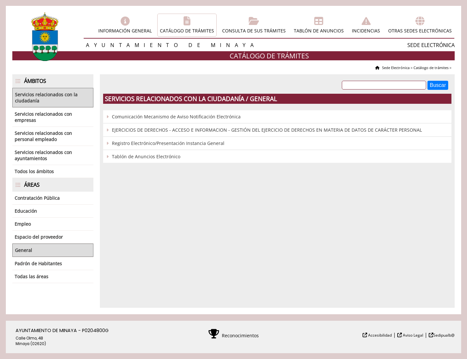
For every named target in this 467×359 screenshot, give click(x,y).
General (23, 250)
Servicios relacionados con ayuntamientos (43, 155)
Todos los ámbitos (34, 171)
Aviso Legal (412, 335)
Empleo (23, 224)
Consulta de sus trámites (254, 31)
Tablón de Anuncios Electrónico (146, 156)
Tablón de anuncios (319, 31)
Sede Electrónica (395, 67)
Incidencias (366, 31)
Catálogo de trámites (187, 31)
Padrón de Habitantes (38, 263)
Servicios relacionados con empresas (43, 117)
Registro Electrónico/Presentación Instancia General (168, 143)
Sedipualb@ (444, 335)
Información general (125, 31)
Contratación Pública (37, 198)
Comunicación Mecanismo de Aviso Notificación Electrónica (176, 117)
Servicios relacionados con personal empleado (43, 136)
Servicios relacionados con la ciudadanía (46, 97)
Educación (26, 211)
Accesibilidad (379, 335)
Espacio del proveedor (39, 237)
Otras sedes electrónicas (420, 31)
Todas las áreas (31, 276)
